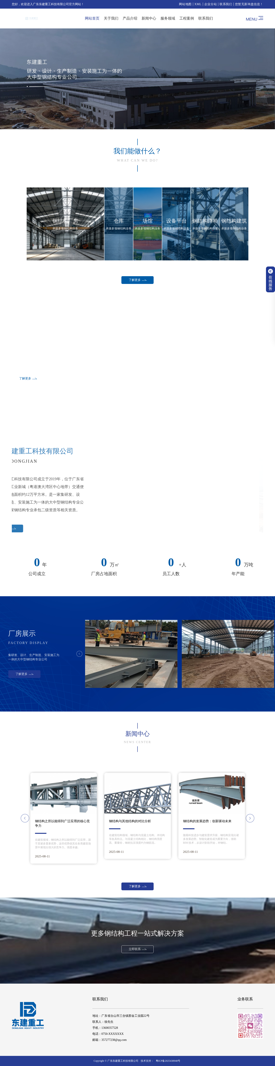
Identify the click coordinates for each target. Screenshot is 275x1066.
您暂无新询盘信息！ (249, 4)
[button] (83, 818)
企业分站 (210, 4)
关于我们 (111, 18)
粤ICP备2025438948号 (168, 1060)
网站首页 (92, 18)
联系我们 (226, 4)
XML (198, 4)
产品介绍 (130, 18)
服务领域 (167, 18)
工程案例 (186, 18)
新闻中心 (149, 18)
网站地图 (185, 4)
